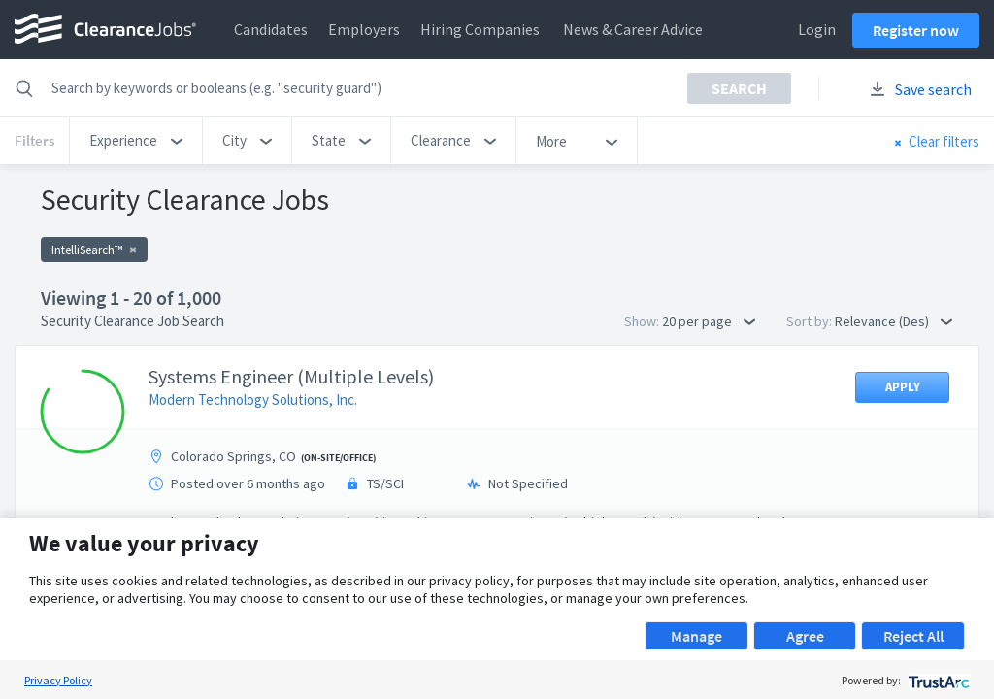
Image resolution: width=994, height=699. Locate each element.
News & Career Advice (633, 29)
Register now (916, 30)
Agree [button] (805, 636)
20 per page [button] (708, 321)
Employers (364, 29)
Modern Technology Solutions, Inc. (253, 399)
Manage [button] (696, 636)
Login (817, 29)
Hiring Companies (480, 29)
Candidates (271, 29)
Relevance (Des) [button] (893, 321)
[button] (136, 140)
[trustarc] (937, 680)
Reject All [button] (913, 636)
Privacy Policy (58, 680)
